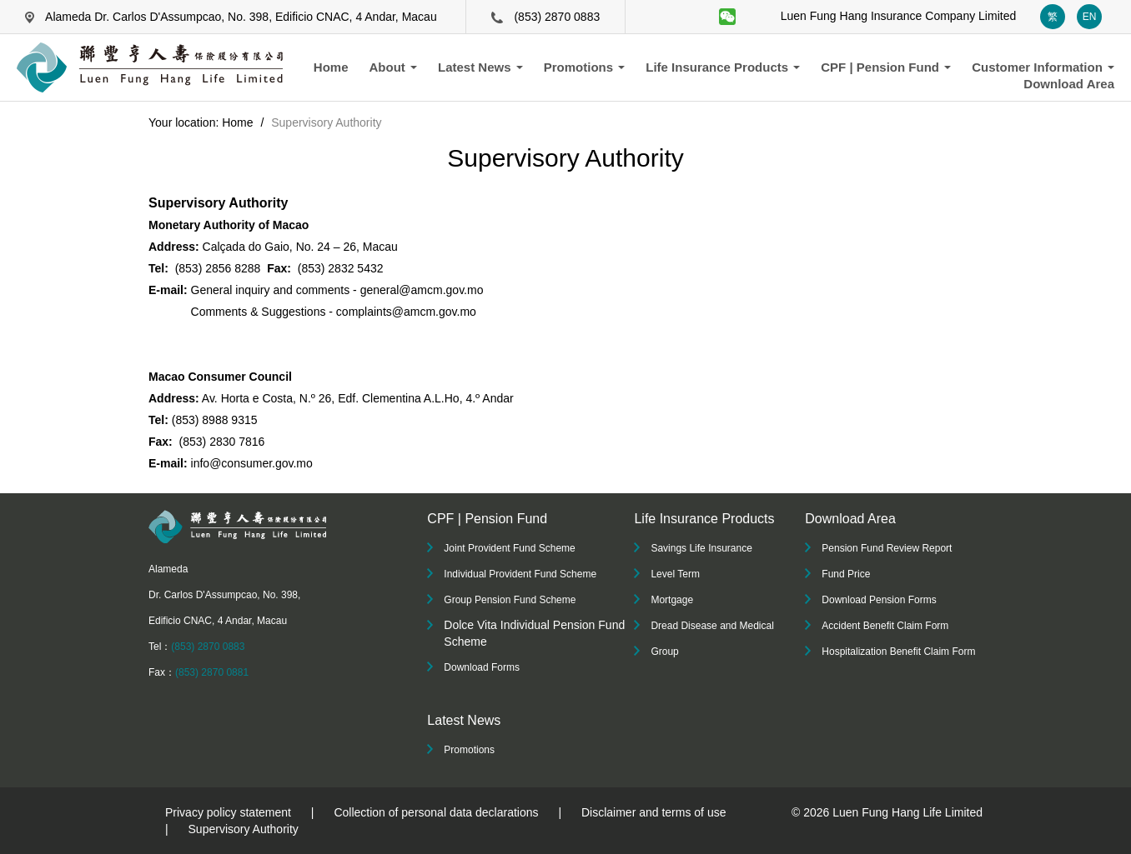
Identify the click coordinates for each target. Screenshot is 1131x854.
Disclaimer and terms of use (653, 812)
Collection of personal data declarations (436, 812)
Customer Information (1043, 67)
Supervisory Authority (243, 829)
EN (1090, 16)
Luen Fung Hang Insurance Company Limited (899, 15)
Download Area (1068, 84)
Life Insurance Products (723, 67)
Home (331, 67)
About (393, 67)
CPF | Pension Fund (886, 67)
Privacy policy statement (228, 812)
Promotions (585, 67)
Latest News (480, 67)
